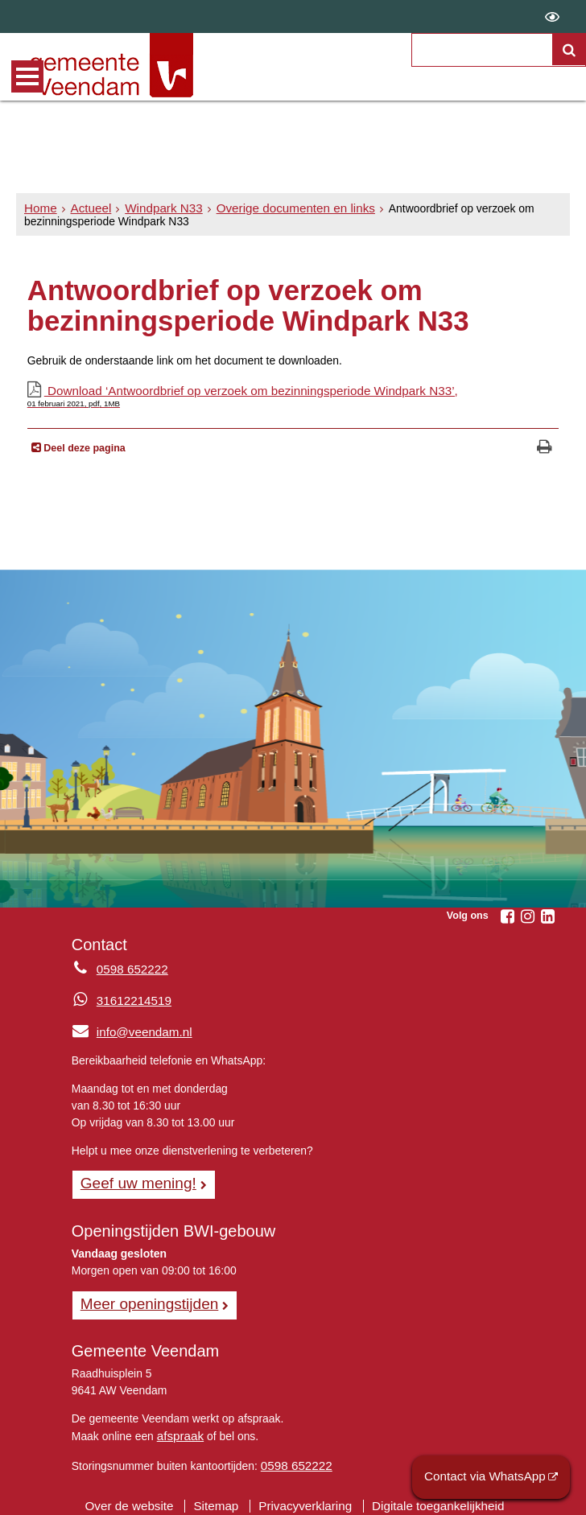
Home (39, 208)
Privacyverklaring (305, 1494)
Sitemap (221, 1494)
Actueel (86, 208)
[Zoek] (569, 50)
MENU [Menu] (27, 76)
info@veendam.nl (128, 1029)
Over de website (141, 1494)
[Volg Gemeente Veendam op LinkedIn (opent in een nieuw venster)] (547, 915)
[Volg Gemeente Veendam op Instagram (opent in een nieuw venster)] (527, 915)
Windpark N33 (153, 208)
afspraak (178, 1428)
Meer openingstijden (143, 1298)
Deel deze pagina (83, 446)
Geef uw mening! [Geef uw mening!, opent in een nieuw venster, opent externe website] (133, 1179)
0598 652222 (293, 1456)
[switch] (552, 16)
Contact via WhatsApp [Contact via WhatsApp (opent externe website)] (491, 1478)
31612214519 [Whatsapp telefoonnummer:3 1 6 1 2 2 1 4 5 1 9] (131, 998)
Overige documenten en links (275, 208)
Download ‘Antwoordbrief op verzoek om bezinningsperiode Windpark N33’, (293, 395)
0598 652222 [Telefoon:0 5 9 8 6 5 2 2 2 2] (129, 967)
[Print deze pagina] (544, 447)
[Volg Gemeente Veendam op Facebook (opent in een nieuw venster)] (507, 915)
